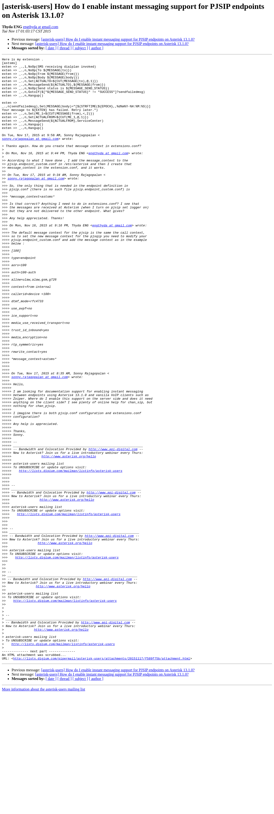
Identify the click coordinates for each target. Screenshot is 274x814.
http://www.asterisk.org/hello (68, 536)
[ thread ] (64, 48)
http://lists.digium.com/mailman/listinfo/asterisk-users (70, 553)
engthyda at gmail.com (40, 27)
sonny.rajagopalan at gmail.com (30, 155)
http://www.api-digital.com (113, 528)
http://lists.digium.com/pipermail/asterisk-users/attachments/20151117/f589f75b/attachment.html (101, 779)
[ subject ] (80, 48)
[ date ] (51, 48)
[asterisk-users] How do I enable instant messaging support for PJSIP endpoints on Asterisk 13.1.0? (118, 39)
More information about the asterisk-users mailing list (43, 810)
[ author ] (96, 48)
